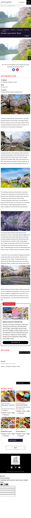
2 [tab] (15, 61)
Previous (26, 58)
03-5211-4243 (4, 87)
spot (5, 5)
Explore (27, 35)
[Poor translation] (6, 484)
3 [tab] (17, 61)
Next (29, 58)
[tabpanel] (15, 49)
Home (2, 5)
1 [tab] (13, 61)
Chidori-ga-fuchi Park (11, 33)
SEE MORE (14, 342)
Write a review (24, 352)
